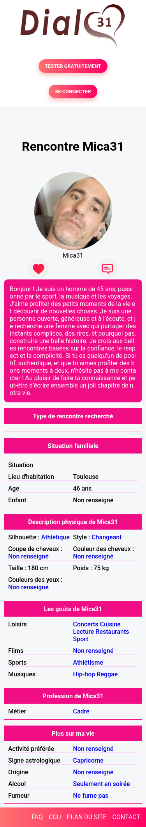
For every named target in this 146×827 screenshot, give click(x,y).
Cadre (81, 711)
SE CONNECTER (73, 91)
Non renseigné (28, 556)
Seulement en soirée (101, 784)
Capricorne (88, 760)
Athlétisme (88, 662)
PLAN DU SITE (87, 817)
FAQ (37, 817)
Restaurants (112, 631)
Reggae (107, 674)
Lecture (83, 631)
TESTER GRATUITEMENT (73, 66)
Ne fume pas (91, 795)
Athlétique (55, 537)
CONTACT (126, 817)
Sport (80, 639)
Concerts (86, 624)
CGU (55, 817)
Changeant (106, 537)
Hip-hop (84, 674)
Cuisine (110, 624)
